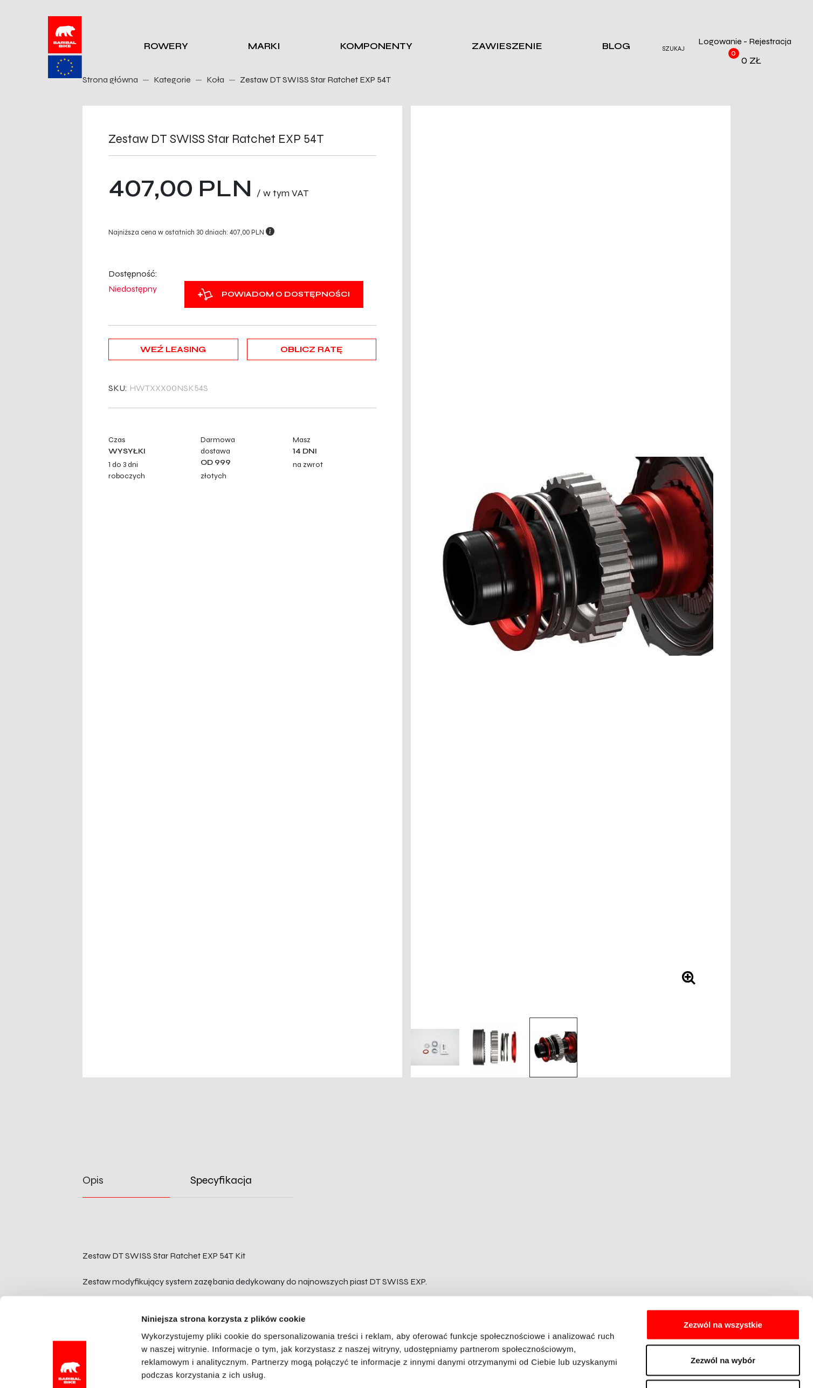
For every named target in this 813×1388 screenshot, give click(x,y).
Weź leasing (173, 349)
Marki (264, 46)
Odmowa (723, 1317)
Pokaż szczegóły (575, 1366)
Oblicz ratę (311, 349)
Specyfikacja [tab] (221, 1180)
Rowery (166, 46)
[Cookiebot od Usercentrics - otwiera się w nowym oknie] (70, 1367)
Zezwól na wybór (723, 1282)
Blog (616, 46)
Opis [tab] (93, 1180)
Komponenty (376, 46)
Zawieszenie (507, 46)
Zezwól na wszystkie (723, 1246)
